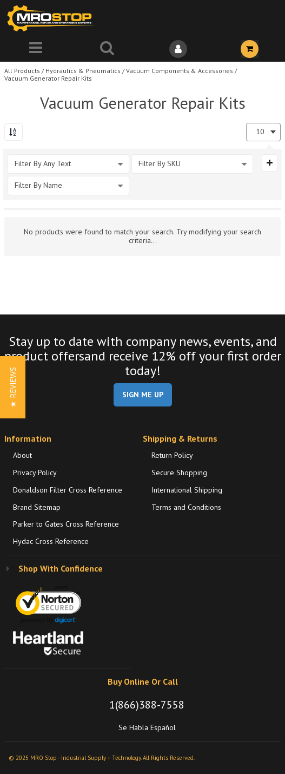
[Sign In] (178, 49)
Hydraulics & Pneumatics (83, 71)
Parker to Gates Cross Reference (66, 524)
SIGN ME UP (142, 394)
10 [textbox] (260, 132)
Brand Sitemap (37, 507)
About (22, 455)
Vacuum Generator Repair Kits (48, 78)
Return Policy (172, 455)
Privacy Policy (35, 472)
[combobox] (263, 131)
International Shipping (186, 490)
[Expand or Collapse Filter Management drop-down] (269, 163)
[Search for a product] (107, 49)
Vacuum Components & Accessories (179, 71)
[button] (12, 387)
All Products (22, 71)
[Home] (53, 18)
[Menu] (35, 49)
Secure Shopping (179, 472)
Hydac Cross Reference (51, 541)
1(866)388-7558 (146, 705)
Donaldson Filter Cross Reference (67, 490)
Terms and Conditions (186, 507)
